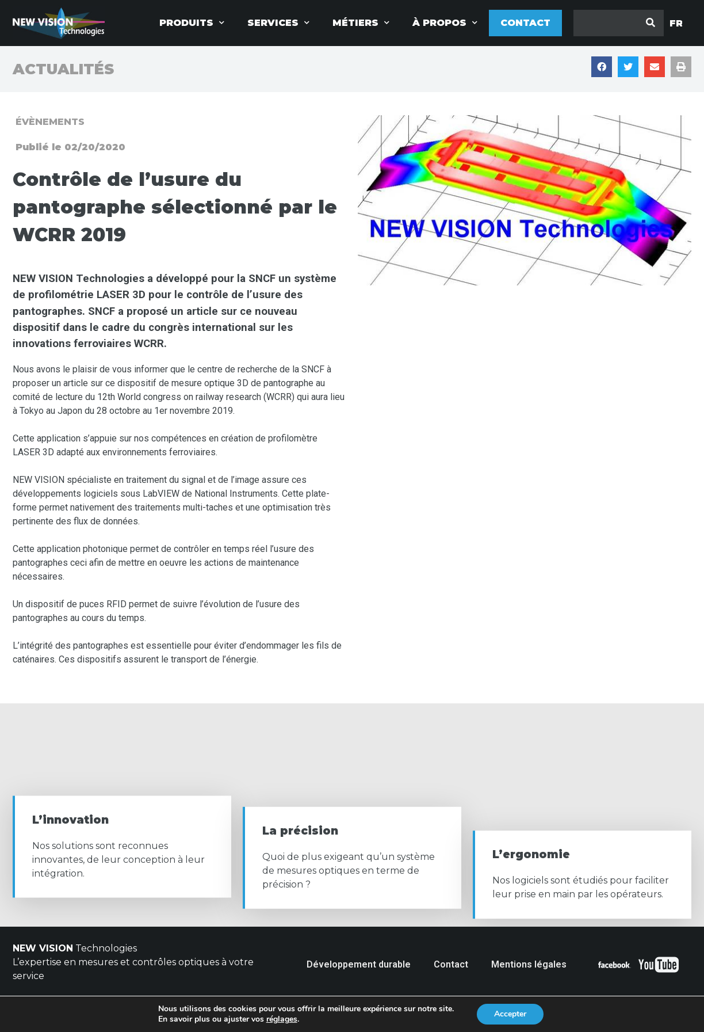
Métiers (360, 23)
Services (278, 23)
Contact (525, 22)
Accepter (510, 1013)
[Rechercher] (650, 23)
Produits (191, 23)
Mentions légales (529, 964)
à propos (444, 23)
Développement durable (359, 964)
